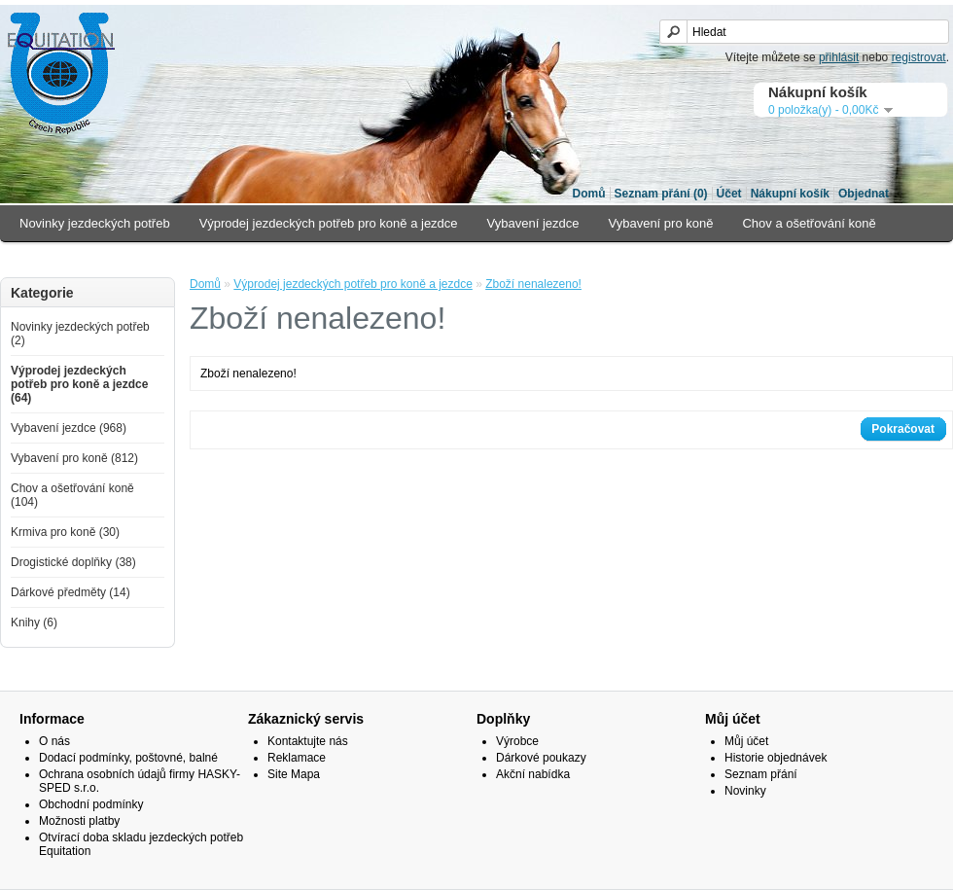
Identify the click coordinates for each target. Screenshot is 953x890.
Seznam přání (760, 774)
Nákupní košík (790, 193)
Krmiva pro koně (65, 259)
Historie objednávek (775, 758)
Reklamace (296, 758)
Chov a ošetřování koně (808, 223)
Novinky (745, 791)
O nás (54, 741)
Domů (589, 193)
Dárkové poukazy (541, 758)
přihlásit (839, 57)
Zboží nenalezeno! (533, 284)
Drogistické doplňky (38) (73, 562)
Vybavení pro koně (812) (74, 458)
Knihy (428, 259)
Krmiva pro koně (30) (65, 532)
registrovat (919, 57)
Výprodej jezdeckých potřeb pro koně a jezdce (328, 223)
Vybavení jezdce (533, 223)
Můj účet (746, 741)
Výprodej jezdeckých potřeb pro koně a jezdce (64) (79, 384)
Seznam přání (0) (661, 193)
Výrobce (517, 741)
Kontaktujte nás (307, 741)
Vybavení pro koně (661, 223)
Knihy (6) (34, 622)
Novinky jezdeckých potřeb (94, 223)
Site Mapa (293, 774)
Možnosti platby (79, 821)
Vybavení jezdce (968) (68, 428)
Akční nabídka (533, 774)
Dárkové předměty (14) (70, 592)
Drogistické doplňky (196, 259)
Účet (729, 193)
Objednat (863, 193)
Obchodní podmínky (91, 804)
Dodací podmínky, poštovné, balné (128, 758)
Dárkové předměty (330, 259)
